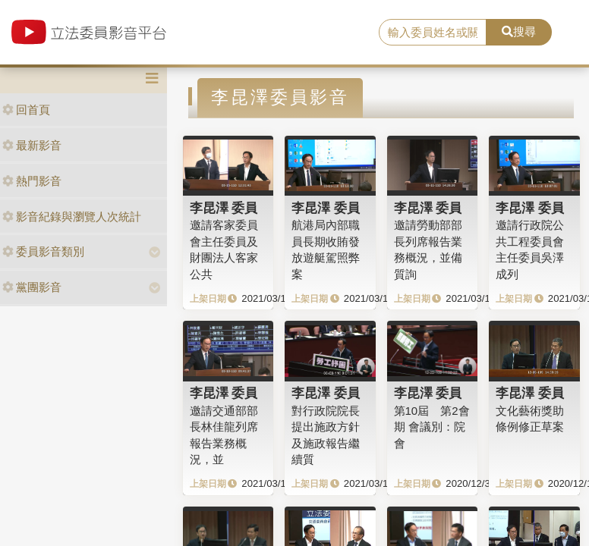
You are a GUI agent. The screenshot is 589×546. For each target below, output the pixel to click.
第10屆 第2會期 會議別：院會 (432, 427)
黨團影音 (31, 287)
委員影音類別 (43, 251)
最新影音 (31, 145)
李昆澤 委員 (224, 208)
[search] (433, 32)
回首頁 (26, 109)
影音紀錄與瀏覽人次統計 (71, 216)
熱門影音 (31, 180)
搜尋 (519, 31)
